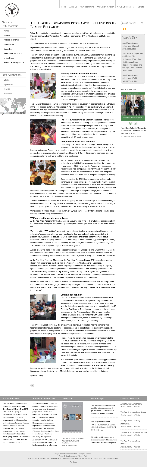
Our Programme (87, 7)
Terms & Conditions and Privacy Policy (73, 456)
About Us (73, 7)
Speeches (8, 49)
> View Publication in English (131, 136)
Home (63, 7)
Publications (9, 44)
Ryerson (100, 430)
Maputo (7, 89)
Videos (7, 35)
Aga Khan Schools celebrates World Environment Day (130, 78)
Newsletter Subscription (14, 53)
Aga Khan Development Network (107, 458)
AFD (93, 427)
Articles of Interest (11, 40)
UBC (98, 427)
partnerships (105, 408)
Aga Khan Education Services (69, 458)
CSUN (93, 430)
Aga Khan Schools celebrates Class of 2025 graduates (130, 46)
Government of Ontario (106, 424)
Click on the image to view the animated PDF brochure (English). (73, 440)
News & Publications (126, 7)
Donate (141, 7)
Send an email (126, 406)
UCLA (112, 427)
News (6, 31)
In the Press (9, 58)
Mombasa (8, 93)
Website (137, 406)
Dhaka (6, 80)
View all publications (69, 445)
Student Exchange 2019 (14, 62)
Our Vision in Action (105, 7)
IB (95, 424)
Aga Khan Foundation (64, 454)
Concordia (105, 427)
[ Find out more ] (15, 442)
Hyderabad (8, 84)
